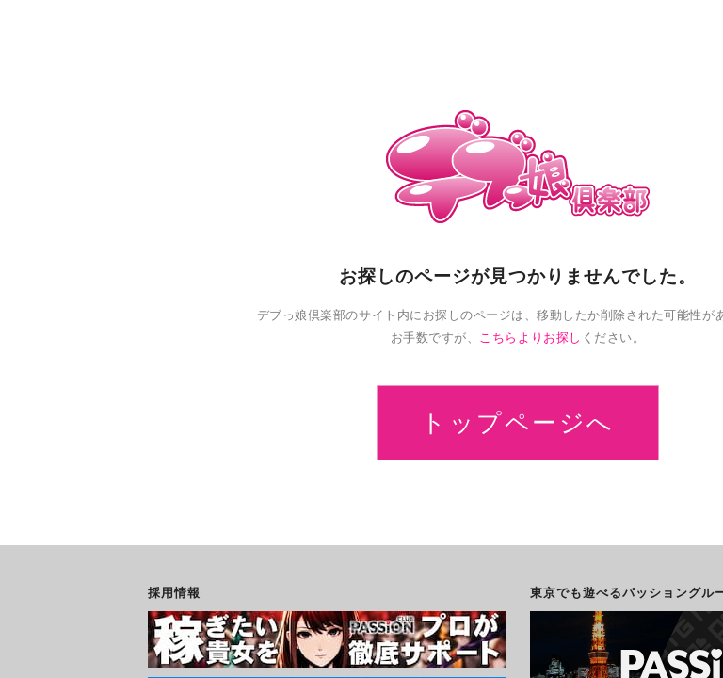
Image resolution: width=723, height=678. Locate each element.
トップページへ (518, 422)
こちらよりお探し (530, 338)
